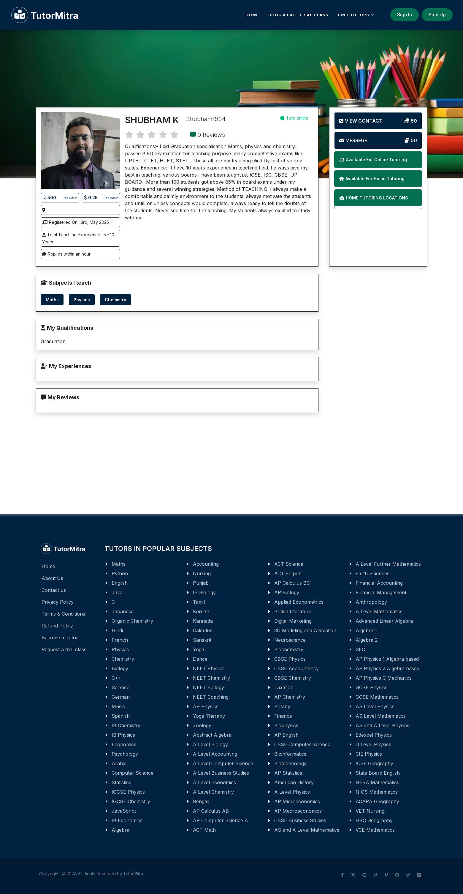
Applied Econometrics (299, 602)
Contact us (54, 590)
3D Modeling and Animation (305, 630)
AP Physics (205, 706)
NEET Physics (209, 668)
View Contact (378, 120)
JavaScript (124, 811)
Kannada (203, 621)
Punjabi (201, 583)
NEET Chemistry (211, 678)
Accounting (206, 564)
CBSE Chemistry (292, 678)
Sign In (404, 15)
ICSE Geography (374, 763)
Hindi (117, 630)
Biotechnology (290, 763)
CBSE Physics (290, 659)
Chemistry (123, 659)
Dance (200, 659)
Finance (283, 716)
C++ (116, 678)
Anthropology (371, 602)
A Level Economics (214, 782)
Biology (120, 668)
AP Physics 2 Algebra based (387, 668)
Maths (119, 564)
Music (118, 706)
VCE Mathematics (375, 830)
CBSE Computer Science (302, 744)
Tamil (199, 602)
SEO (360, 649)
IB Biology (204, 592)
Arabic (119, 763)
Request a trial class (64, 649)
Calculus (202, 630)
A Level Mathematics (379, 611)
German (121, 697)
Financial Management (381, 592)
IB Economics (127, 820)
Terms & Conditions (63, 614)
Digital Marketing (293, 621)
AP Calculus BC (292, 583)
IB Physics (123, 735)
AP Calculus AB (211, 811)
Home (48, 566)
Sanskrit (202, 640)
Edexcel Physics (374, 735)
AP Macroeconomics (298, 811)
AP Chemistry (289, 697)
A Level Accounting (215, 754)
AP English (286, 735)
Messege (378, 140)
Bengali (201, 801)
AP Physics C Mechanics (384, 678)
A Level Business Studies (221, 773)
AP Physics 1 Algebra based (387, 659)
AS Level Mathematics (381, 716)
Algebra (120, 830)
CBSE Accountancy (296, 668)
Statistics (121, 782)
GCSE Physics (371, 687)
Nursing (202, 573)
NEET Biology (208, 687)
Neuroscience (290, 640)
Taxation (284, 687)
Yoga (198, 649)
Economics (124, 744)
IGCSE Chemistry (131, 801)
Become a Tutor (60, 638)
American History (294, 782)
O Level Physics (373, 744)
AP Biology (286, 592)
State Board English (378, 773)
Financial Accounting (379, 583)
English (120, 583)
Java (117, 592)
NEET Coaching (211, 697)
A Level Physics (292, 792)
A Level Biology (210, 744)
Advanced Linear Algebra (384, 621)
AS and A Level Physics (382, 725)
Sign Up (437, 15)
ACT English (288, 573)
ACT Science (288, 564)
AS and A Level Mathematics (306, 830)
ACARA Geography (377, 801)
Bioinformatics (290, 754)
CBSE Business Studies (300, 820)
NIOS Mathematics (377, 792)
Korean (201, 611)
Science (120, 687)
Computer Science (132, 773)
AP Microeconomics (297, 801)
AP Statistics (288, 773)
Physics (120, 649)
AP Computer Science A (220, 820)
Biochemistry (288, 649)
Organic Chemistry (132, 621)
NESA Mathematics (377, 782)
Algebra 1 (366, 630)
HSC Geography (374, 820)
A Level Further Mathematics (388, 564)
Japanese (123, 611)
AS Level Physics (375, 706)
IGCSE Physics (128, 792)
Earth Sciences (372, 573)
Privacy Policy (58, 602)
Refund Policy (57, 626)
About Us (52, 578)
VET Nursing (370, 811)
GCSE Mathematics (377, 697)
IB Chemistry (126, 725)
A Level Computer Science (223, 763)
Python (120, 573)
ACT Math (204, 830)
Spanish (121, 716)
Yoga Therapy (209, 716)
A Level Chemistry (213, 792)
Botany (282, 706)
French (120, 640)
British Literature (292, 611)
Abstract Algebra (212, 735)
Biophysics (286, 725)
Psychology (125, 754)
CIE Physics (369, 754)
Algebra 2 (367, 640)
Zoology (202, 725)
